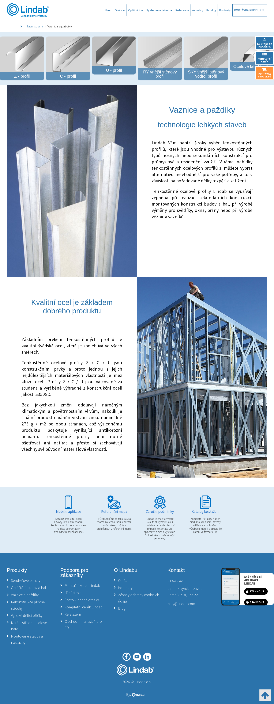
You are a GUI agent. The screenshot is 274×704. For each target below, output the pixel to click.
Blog (121, 608)
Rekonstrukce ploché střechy (28, 605)
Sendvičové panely (25, 580)
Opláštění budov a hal (28, 587)
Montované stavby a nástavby (27, 639)
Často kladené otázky (82, 599)
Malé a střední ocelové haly (29, 625)
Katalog (211, 10)
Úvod (108, 10)
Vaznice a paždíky (25, 594)
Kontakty (225, 10)
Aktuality (197, 10)
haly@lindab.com (181, 603)
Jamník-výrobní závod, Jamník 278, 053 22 (185, 591)
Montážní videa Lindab (82, 585)
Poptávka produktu (249, 10)
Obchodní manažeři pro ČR (83, 624)
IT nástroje (73, 592)
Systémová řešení (159, 10)
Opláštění (135, 10)
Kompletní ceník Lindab (83, 607)
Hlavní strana (34, 26)
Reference (182, 10)
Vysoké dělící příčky (26, 615)
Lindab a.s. (176, 580)
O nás (120, 10)
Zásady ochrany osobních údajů (138, 598)
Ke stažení (73, 614)
